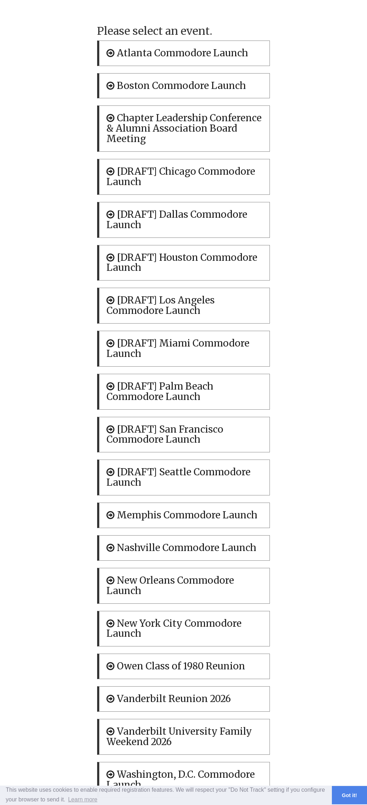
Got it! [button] (349, 795)
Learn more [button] (82, 799)
